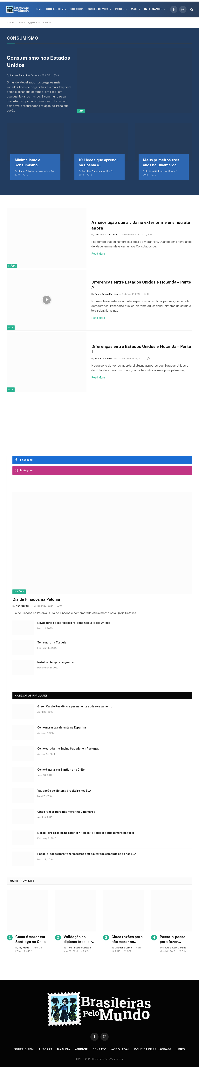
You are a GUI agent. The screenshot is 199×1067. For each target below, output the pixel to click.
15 (149, 234)
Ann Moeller (22, 605)
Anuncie (81, 1049)
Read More (98, 253)
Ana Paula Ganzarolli (106, 234)
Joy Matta (24, 947)
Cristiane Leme (123, 947)
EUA (81, 111)
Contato (99, 1049)
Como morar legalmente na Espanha (61, 727)
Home (38, 9)
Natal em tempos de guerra (55, 662)
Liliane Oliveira (26, 171)
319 (182, 951)
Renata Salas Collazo (79, 947)
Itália (12, 266)
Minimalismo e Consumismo (27, 162)
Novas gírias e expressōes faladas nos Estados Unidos (73, 622)
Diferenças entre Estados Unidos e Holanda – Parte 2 (141, 285)
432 (28, 951)
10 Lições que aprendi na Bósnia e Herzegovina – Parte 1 (98, 163)
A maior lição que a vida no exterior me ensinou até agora (140, 225)
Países (119, 9)
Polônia (19, 591)
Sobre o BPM (55, 9)
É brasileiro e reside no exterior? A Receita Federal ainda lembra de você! (85, 832)
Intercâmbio (153, 9)
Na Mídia (63, 1049)
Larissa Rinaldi (18, 75)
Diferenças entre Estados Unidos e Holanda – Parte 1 (141, 349)
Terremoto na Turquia (51, 642)
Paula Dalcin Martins (106, 294)
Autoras (45, 1049)
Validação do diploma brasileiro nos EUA (64, 790)
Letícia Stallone (155, 171)
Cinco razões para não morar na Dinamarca (66, 811)
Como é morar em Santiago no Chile (61, 769)
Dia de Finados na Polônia (36, 599)
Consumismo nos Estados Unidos (38, 61)
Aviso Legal (120, 1049)
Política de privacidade (153, 1049)
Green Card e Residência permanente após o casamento (74, 706)
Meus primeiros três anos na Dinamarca (161, 162)
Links (180, 1049)
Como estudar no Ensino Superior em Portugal (68, 748)
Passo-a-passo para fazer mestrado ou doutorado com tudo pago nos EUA (86, 853)
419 (85, 951)
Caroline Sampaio (92, 171)
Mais (134, 9)
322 (127, 951)
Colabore (77, 9)
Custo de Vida (98, 9)
